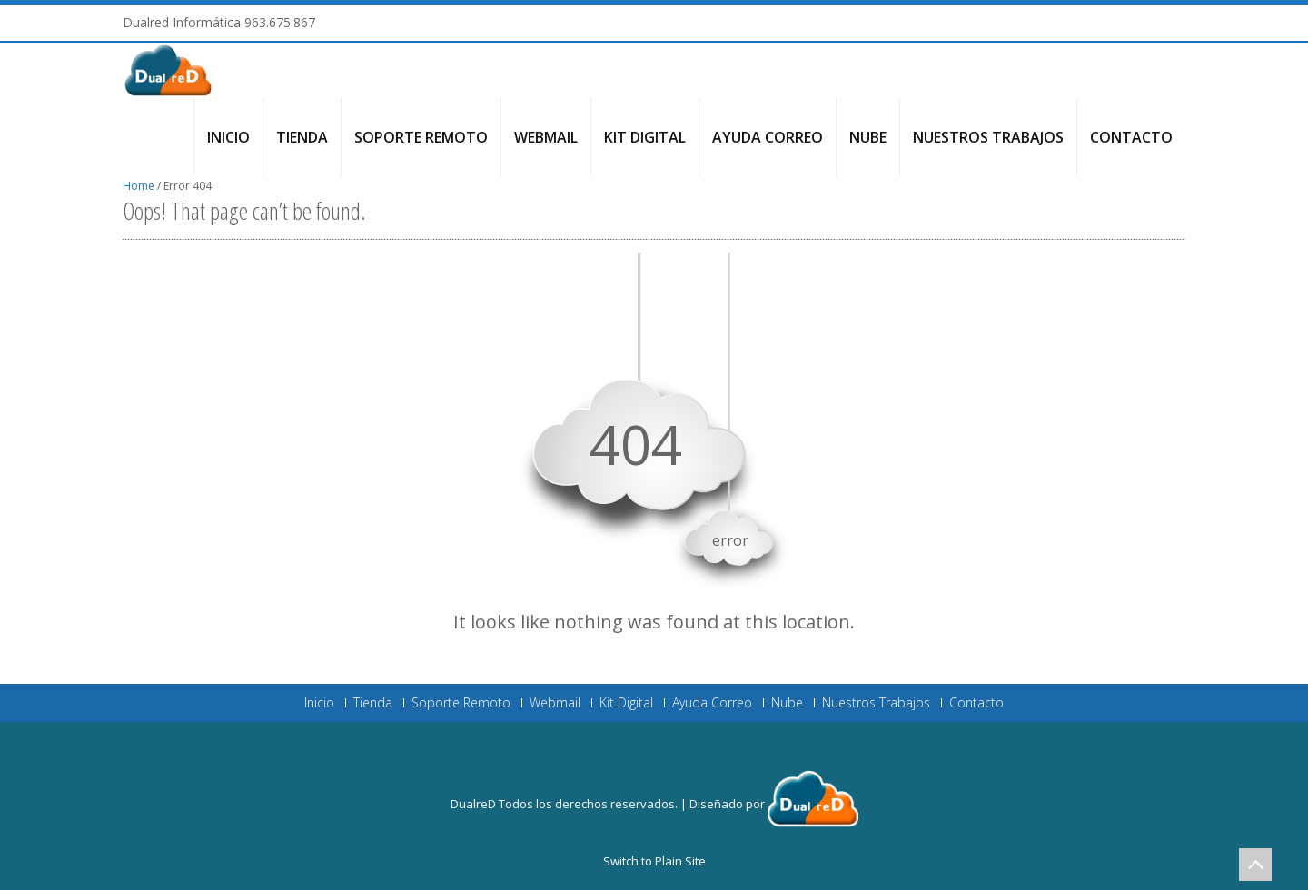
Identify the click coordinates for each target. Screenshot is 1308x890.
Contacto (1131, 137)
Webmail (546, 137)
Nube (868, 137)
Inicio (228, 137)
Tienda (302, 137)
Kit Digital (645, 137)
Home (138, 185)
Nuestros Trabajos (988, 137)
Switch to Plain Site (654, 861)
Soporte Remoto (421, 137)
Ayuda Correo (767, 137)
